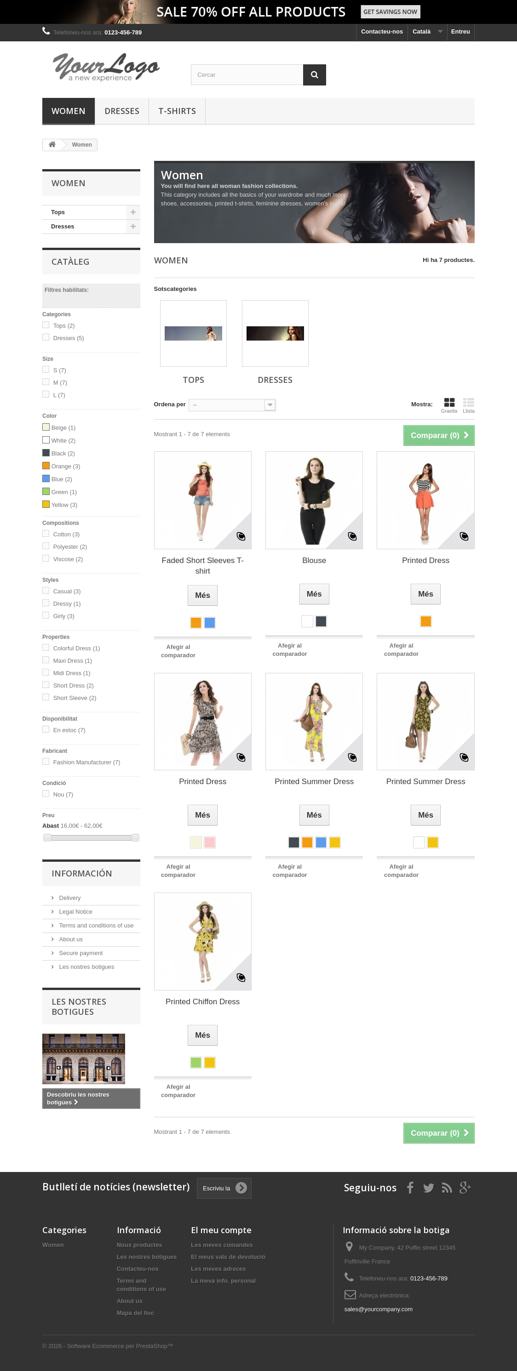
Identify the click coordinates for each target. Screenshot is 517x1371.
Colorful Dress (76, 648)
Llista (469, 405)
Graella (449, 405)
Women (69, 110)
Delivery (69, 897)
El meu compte (221, 1229)
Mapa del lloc (136, 1312)
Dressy (67, 603)
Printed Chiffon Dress (203, 1001)
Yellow (65, 504)
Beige (64, 427)
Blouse (314, 560)
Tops (58, 212)
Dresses (121, 110)
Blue (62, 479)
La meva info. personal (223, 1280)
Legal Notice (74, 911)
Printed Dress (425, 560)
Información (82, 873)
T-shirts (177, 110)
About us (70, 939)
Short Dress (73, 685)
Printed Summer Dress (314, 781)
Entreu (460, 31)
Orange (66, 466)
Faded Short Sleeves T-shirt (203, 565)
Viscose (68, 559)
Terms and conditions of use (95, 925)
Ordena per (170, 404)
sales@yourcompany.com (379, 1309)
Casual (67, 591)
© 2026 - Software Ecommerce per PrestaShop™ (107, 1346)
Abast (50, 825)
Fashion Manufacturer (87, 762)
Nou (63, 794)
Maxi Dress (72, 660)
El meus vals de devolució (228, 1256)
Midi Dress (72, 673)
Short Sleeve (75, 697)
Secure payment (80, 953)
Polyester (70, 546)
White (64, 440)
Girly (64, 616)
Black (63, 453)
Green (64, 492)
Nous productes (139, 1244)
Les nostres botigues (86, 966)
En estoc (69, 730)
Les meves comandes (222, 1244)
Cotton (66, 534)
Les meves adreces (218, 1268)
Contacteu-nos (382, 31)
